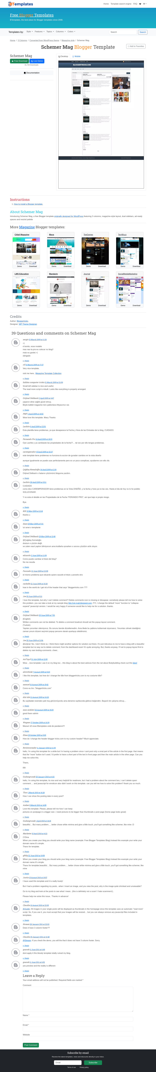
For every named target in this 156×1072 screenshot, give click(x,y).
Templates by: (16, 32)
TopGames (88, 235)
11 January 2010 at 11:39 (46, 748)
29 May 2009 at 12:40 (47, 536)
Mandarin (53, 274)
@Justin (26, 909)
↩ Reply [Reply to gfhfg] (26, 874)
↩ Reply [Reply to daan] (26, 533)
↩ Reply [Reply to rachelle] (26, 592)
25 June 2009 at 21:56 (34, 640)
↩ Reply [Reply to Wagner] (26, 731)
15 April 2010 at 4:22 (39, 833)
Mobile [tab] (76, 56)
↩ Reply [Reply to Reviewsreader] (26, 773)
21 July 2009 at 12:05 (39, 659)
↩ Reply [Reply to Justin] (26, 901)
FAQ (135, 4)
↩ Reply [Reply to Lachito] (26, 435)
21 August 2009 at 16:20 (39, 697)
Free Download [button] (19, 61)
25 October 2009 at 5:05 (37, 735)
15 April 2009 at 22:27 (44, 452)
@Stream (27, 940)
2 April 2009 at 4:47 (46, 398)
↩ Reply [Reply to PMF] (26, 423)
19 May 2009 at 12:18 (35, 511)
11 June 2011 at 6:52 (37, 962)
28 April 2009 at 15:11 (38, 482)
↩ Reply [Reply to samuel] (26, 693)
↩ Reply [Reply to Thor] (26, 801)
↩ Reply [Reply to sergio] (26, 361)
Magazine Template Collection (48, 373)
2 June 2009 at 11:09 (39, 555)
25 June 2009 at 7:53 (47, 615)
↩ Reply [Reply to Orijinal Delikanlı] (26, 410)
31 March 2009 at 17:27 (34, 365)
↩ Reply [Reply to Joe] (26, 611)
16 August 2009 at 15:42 (39, 684)
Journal (87, 274)
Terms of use (71, 1067)
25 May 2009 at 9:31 (35, 524)
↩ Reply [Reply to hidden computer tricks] (26, 394)
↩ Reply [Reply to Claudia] (26, 920)
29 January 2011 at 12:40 (40, 937)
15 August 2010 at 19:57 (38, 877)
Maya (51, 235)
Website (26, 1035)
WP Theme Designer (28, 324)
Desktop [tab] (63, 56)
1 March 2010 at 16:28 (36, 792)
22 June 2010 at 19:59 (36, 855)
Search (143, 32)
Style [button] (28, 32)
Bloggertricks (22, 321)
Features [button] (39, 32)
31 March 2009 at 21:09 (54, 382)
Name (26, 1015)
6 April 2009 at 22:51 (38, 426)
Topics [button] (49, 32)
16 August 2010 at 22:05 (39, 905)
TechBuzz (122, 235)
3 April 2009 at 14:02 (35, 414)
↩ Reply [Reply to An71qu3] (26, 668)
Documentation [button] (31, 73)
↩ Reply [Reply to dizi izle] (26, 706)
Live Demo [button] (37, 61)
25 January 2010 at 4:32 (45, 777)
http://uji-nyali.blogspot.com (80, 603)
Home (106, 3)
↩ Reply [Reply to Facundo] (26, 580)
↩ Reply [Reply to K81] (26, 520)
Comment (27, 985)
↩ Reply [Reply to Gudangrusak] (26, 789)
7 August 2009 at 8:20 (41, 672)
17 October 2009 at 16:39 (40, 722)
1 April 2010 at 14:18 (43, 821)
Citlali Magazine (22, 235)
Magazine (27, 227)
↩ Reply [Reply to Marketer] (26, 852)
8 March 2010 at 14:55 (37, 805)
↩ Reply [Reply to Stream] (26, 933)
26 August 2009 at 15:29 (44, 710)
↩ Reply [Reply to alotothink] (26, 681)
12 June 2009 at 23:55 (39, 571)
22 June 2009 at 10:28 (39, 584)
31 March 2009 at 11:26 (38, 339)
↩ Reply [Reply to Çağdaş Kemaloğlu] (26, 478)
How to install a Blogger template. (28, 204)
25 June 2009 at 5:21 (34, 596)
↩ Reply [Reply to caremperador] (26, 466)
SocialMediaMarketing (127, 274)
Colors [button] (71, 32)
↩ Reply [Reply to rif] (26, 379)
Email (26, 1025)
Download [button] (33, 266)
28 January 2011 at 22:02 (39, 924)
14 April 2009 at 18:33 (44, 439)
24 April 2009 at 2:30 (48, 469)
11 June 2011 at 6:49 (37, 949)
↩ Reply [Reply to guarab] (26, 958)
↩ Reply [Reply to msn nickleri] (26, 719)
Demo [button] (19, 266)
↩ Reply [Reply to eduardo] (26, 567)
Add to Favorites (136, 46)
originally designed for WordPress (68, 216)
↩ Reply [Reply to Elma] (26, 744)
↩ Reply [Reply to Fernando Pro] (26, 448)
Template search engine (121, 4)
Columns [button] (60, 32)
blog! (135, 663)
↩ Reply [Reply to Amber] (26, 817)
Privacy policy (84, 1067)
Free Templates (32, 15)
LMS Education (22, 274)
